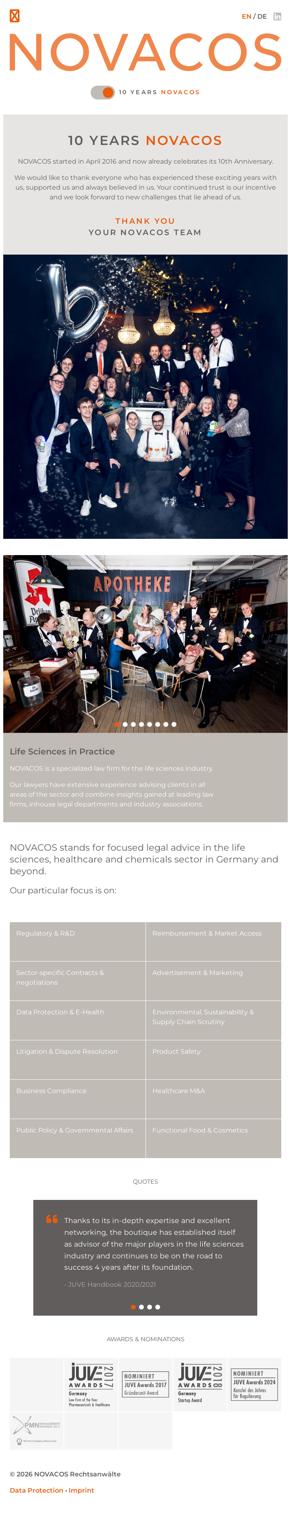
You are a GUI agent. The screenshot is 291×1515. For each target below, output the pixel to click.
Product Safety (176, 1051)
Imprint (81, 1490)
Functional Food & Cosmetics (200, 1130)
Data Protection (36, 1490)
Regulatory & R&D (45, 933)
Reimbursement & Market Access (207, 933)
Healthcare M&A (178, 1091)
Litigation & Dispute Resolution (67, 1051)
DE (262, 16)
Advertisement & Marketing (197, 973)
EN (247, 16)
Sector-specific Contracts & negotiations (60, 977)
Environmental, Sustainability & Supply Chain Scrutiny (203, 1017)
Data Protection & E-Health (60, 1012)
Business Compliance (51, 1091)
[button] (117, 724)
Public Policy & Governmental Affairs (74, 1130)
